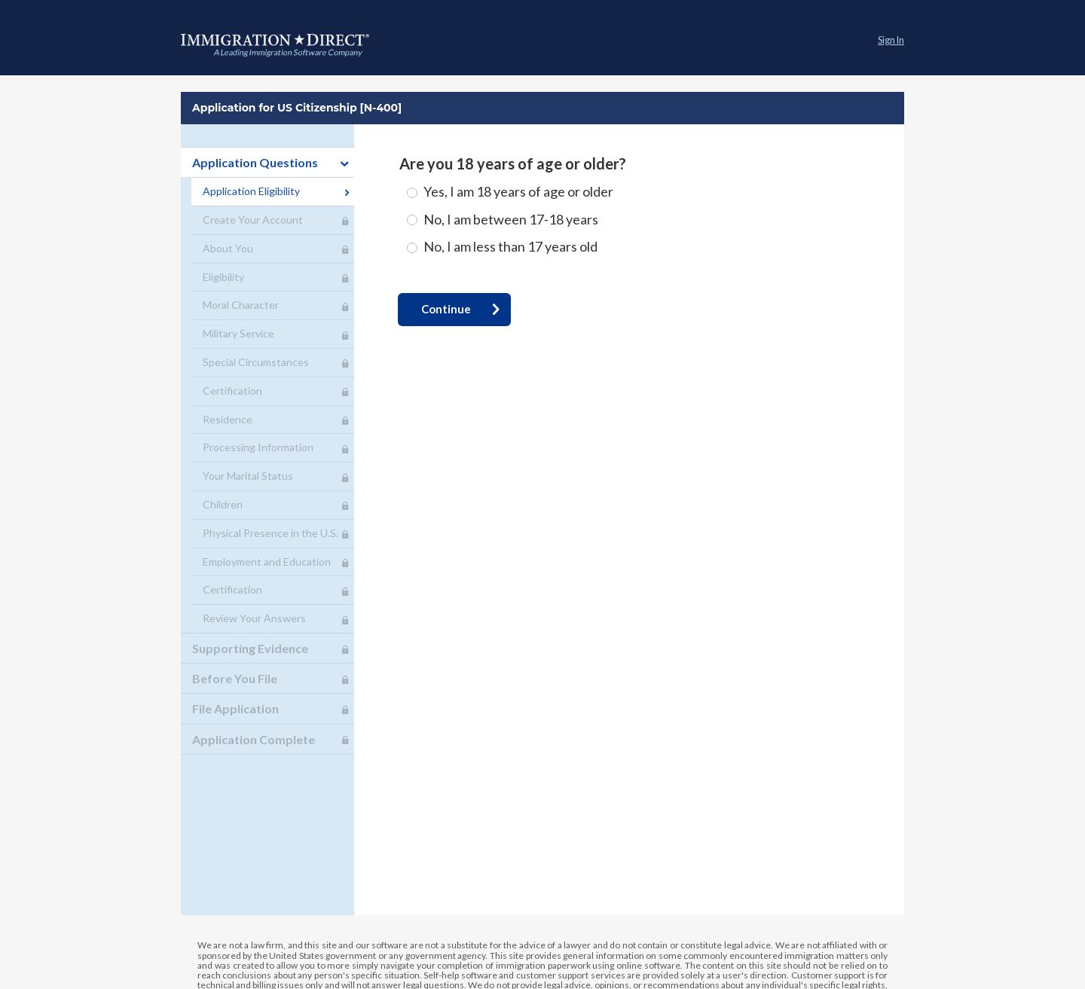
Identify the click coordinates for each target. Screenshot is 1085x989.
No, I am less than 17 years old (510, 246)
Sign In (891, 40)
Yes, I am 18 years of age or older (518, 191)
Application (275, 45)
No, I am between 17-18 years (510, 219)
